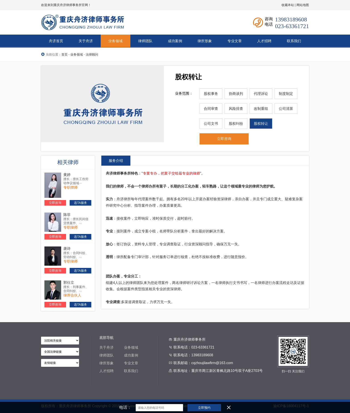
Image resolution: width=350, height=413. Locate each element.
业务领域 (76, 54)
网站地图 (302, 5)
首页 (64, 54)
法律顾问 (92, 54)
